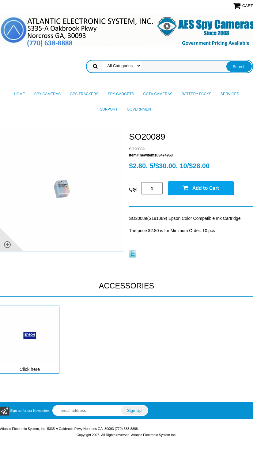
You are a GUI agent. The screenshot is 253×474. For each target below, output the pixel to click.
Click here (30, 369)
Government (140, 109)
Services (230, 94)
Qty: (133, 189)
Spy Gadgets (121, 94)
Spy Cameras (47, 94)
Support (109, 109)
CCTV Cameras (157, 94)
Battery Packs (196, 94)
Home (19, 94)
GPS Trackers (84, 94)
